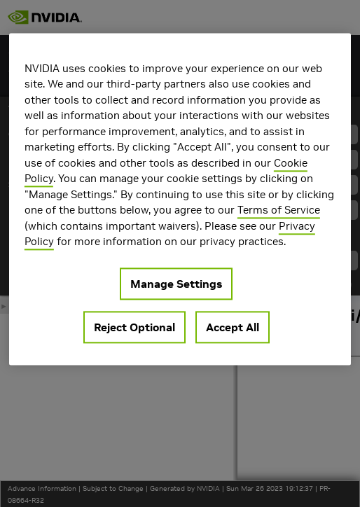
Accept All (232, 327)
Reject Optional (134, 327)
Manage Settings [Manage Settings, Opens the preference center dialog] (176, 284)
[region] (180, 199)
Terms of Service (278, 209)
